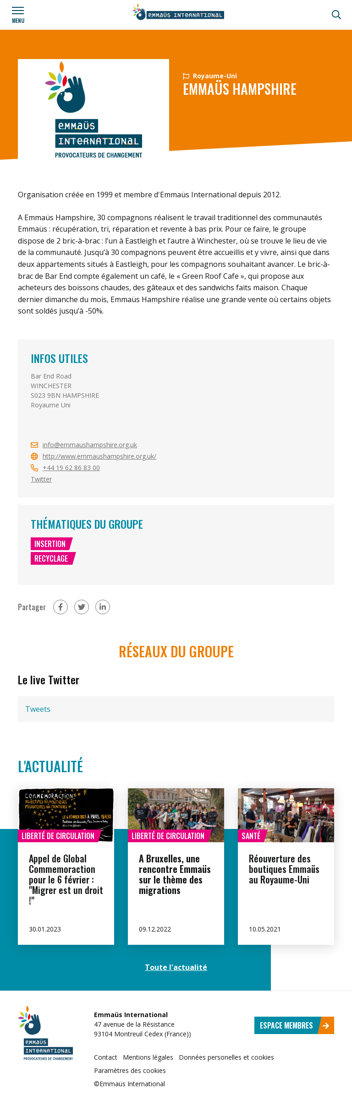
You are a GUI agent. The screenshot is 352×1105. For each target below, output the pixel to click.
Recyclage (51, 558)
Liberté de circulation (58, 835)
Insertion (50, 543)
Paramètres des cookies (130, 1070)
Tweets (37, 709)
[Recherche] (336, 14)
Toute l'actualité (176, 967)
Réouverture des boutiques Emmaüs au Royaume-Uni (284, 868)
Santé (251, 835)
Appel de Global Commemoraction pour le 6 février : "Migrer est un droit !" (66, 879)
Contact (105, 1057)
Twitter (41, 479)
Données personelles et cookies (226, 1057)
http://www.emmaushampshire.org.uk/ (99, 456)
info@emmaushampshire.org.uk (90, 444)
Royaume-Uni (210, 75)
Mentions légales (148, 1057)
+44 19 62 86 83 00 (71, 467)
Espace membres (295, 1025)
